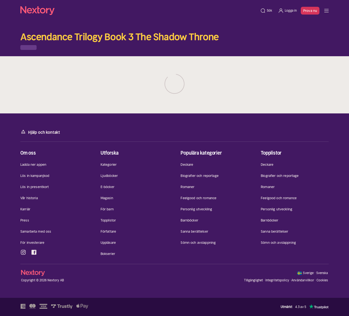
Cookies (322, 280)
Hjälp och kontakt (40, 132)
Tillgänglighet (253, 280)
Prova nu (310, 10)
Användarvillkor (302, 280)
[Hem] (138, 10)
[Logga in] (287, 10)
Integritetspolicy (277, 280)
